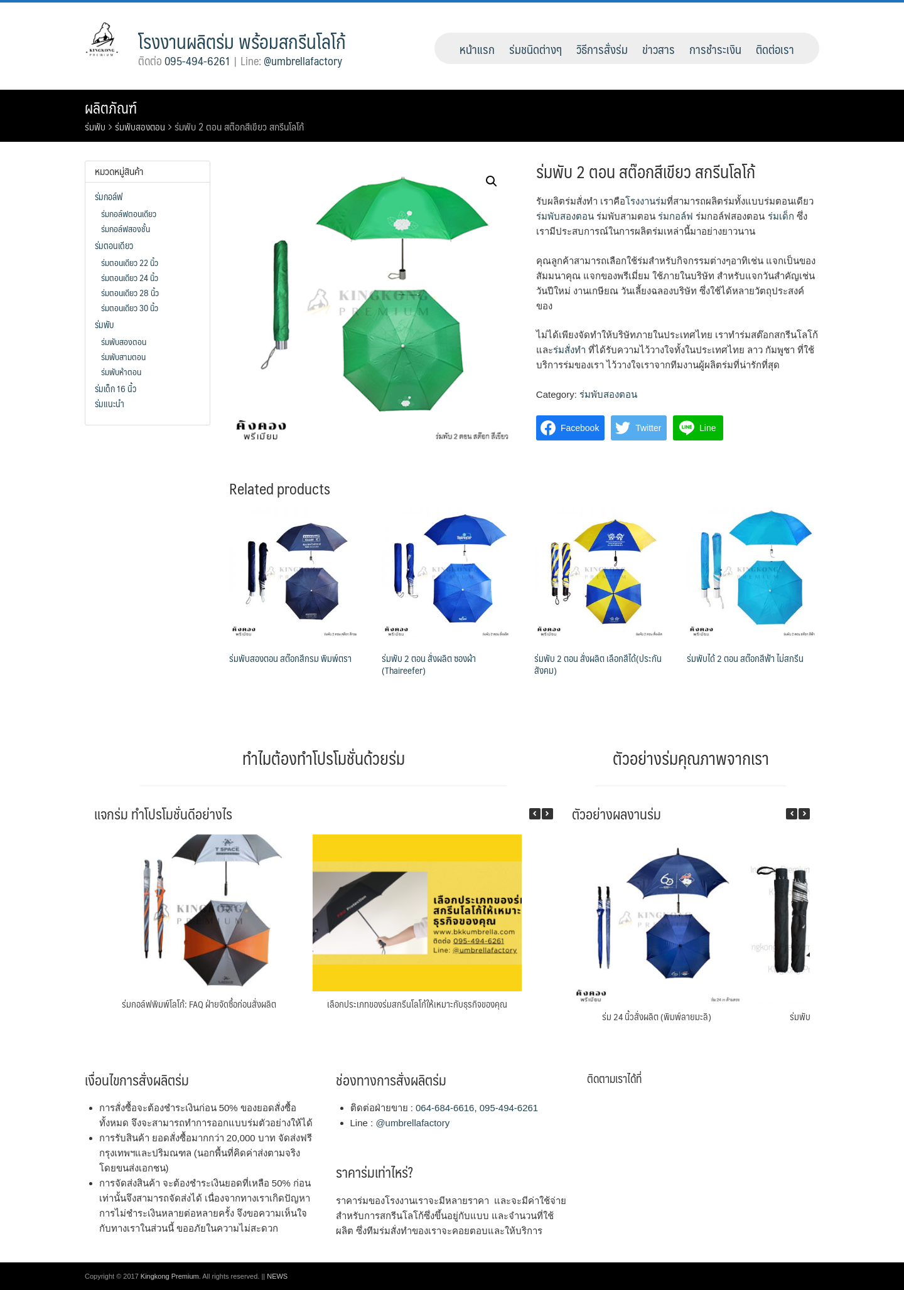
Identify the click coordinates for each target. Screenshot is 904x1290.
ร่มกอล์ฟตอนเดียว (128, 213)
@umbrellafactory (303, 60)
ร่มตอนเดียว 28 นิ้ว (130, 292)
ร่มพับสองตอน (142, 126)
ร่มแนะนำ (109, 403)
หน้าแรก (477, 49)
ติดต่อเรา (775, 49)
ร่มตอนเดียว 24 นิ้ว (129, 277)
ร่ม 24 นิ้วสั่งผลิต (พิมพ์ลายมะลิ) (656, 1016)
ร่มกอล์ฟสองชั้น (125, 228)
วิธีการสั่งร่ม (602, 49)
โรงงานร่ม (646, 201)
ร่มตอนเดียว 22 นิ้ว (129, 262)
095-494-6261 (197, 60)
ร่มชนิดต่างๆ (535, 49)
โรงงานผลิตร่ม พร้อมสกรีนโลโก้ (242, 41)
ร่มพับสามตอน (123, 356)
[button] (547, 813)
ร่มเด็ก (781, 216)
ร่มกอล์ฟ (675, 216)
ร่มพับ (95, 126)
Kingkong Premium (170, 1276)
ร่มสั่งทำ (569, 349)
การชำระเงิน (715, 49)
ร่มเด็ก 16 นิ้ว (115, 388)
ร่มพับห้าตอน (121, 371)
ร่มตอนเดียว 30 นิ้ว (129, 307)
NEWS (277, 1276)
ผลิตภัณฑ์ (112, 107)
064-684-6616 (445, 1107)
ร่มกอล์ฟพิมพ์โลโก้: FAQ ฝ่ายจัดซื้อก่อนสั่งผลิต (199, 1003)
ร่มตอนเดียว (114, 245)
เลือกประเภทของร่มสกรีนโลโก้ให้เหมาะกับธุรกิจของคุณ (417, 1003)
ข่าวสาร (658, 49)
